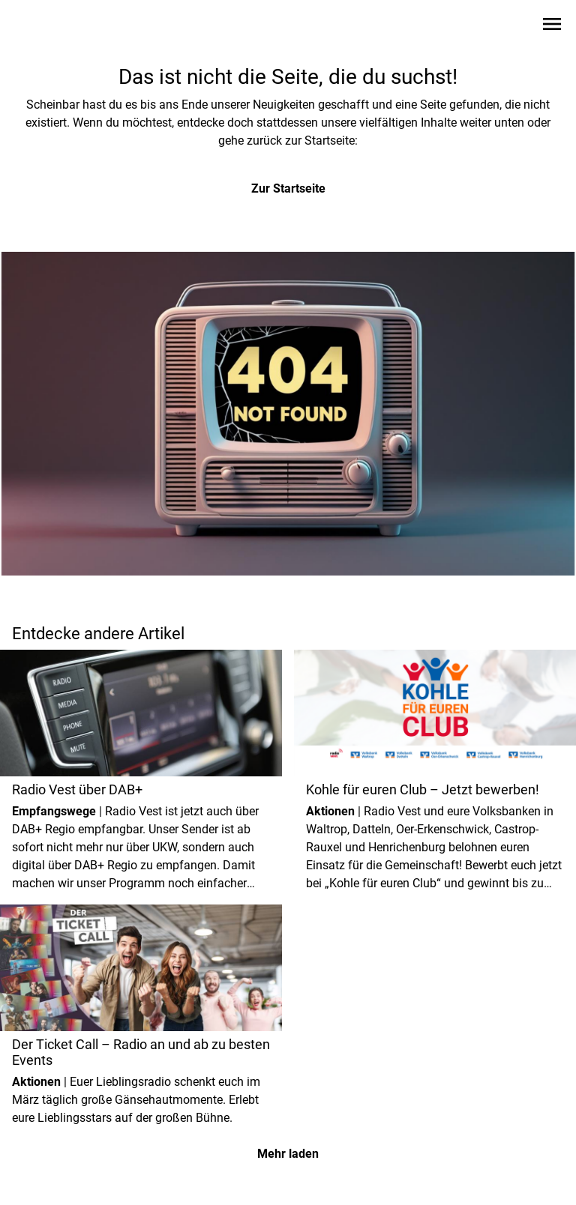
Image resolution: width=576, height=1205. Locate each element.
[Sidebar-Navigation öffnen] (552, 26)
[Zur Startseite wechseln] (48, 27)
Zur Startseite (288, 188)
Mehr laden (288, 1154)
